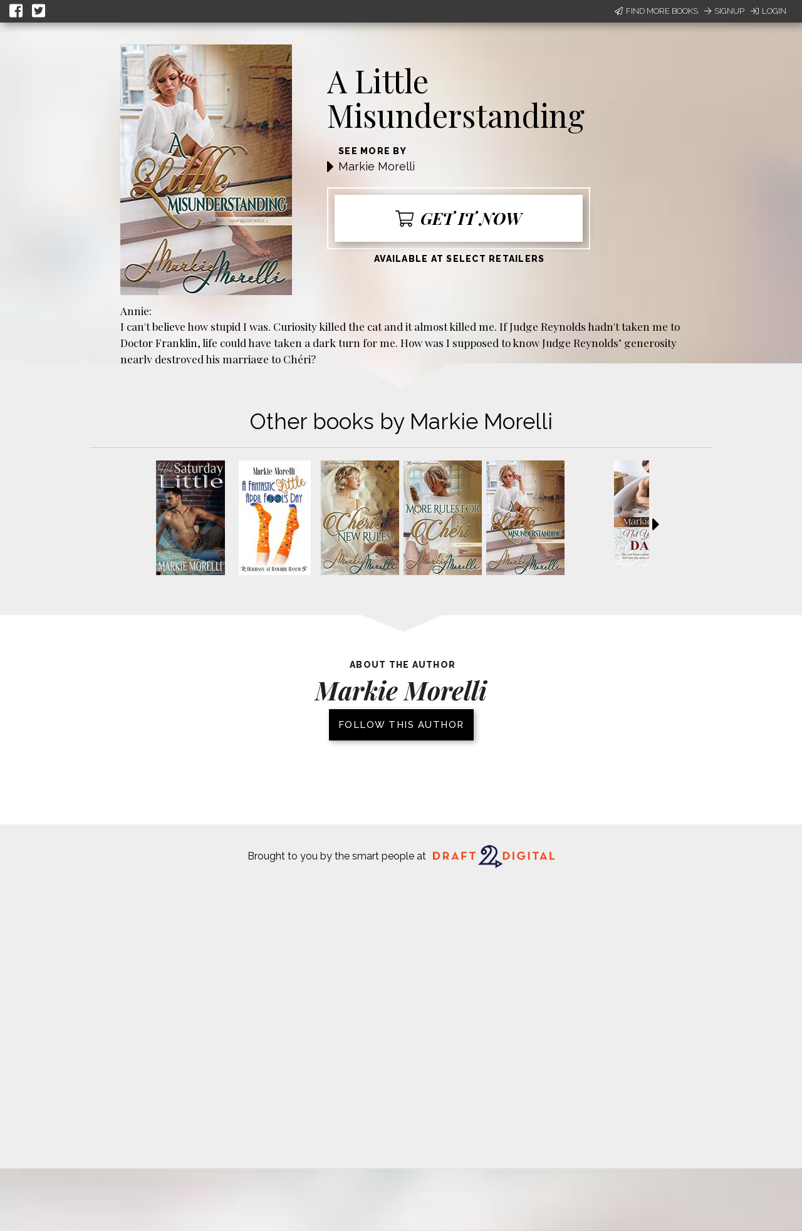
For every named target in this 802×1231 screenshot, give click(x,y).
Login (768, 11)
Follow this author (401, 724)
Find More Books (656, 11)
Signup (724, 11)
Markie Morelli (376, 166)
